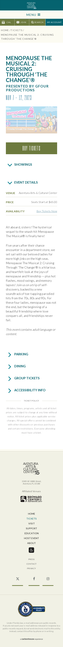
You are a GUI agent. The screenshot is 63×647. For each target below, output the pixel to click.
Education (32, 533)
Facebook (34, 577)
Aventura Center (31, 5)
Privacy (31, 568)
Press (31, 559)
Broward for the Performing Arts (31, 499)
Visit (31, 523)
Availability (15, 211)
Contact (31, 564)
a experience (31, 639)
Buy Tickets (31, 148)
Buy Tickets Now (46, 211)
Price (10, 202)
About (31, 543)
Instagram (48, 577)
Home (5, 30)
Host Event (31, 538)
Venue (10, 193)
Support (31, 528)
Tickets (17, 30)
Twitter (17, 577)
